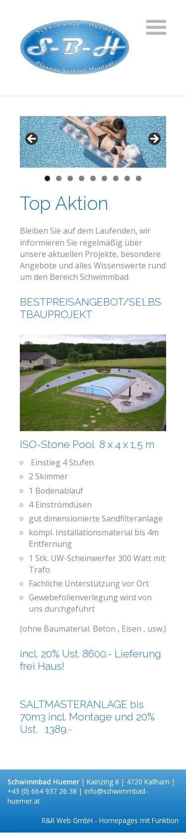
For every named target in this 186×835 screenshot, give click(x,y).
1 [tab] (47, 178)
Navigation (156, 27)
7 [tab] (116, 178)
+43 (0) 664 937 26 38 (43, 791)
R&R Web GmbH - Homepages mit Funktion (110, 820)
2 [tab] (59, 178)
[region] (93, 142)
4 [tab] (81, 178)
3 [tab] (70, 178)
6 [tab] (104, 178)
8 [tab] (127, 178)
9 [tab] (138, 178)
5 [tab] (93, 178)
